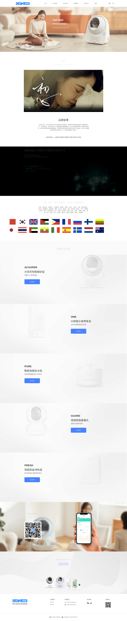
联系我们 (76, 3)
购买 (96, 3)
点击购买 (32, 281)
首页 (45, 3)
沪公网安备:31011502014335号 (70, 617)
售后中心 (86, 3)
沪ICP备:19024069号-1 (55, 617)
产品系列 (54, 3)
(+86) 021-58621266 (70, 602)
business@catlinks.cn (70, 604)
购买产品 (52, 604)
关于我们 (65, 3)
